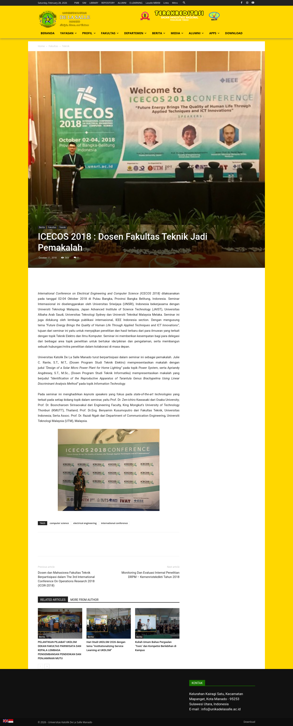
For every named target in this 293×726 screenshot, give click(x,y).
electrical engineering (84, 523)
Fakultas (53, 46)
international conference (114, 523)
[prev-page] (40, 666)
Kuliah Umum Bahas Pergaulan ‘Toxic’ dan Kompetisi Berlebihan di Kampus (155, 646)
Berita (42, 227)
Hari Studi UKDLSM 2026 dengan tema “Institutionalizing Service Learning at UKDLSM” (105, 646)
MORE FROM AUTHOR (84, 599)
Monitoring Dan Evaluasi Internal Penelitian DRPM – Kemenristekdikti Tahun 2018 (150, 575)
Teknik (62, 227)
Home (41, 46)
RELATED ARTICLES (53, 599)
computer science (59, 523)
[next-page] (46, 666)
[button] (184, 2)
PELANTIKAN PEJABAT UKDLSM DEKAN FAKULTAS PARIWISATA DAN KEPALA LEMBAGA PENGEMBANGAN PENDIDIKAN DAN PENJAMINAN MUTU (59, 650)
